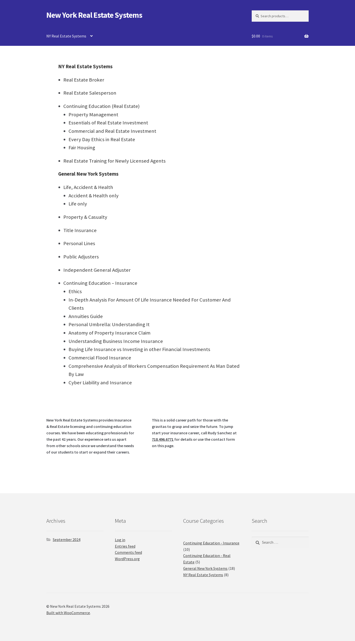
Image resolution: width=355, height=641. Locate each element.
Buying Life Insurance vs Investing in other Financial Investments (139, 349)
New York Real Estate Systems (94, 15)
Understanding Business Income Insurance (116, 341)
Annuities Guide (86, 316)
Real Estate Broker (83, 80)
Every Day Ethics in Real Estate (102, 139)
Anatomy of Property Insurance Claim (109, 333)
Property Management (93, 114)
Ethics (75, 291)
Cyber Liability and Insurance (100, 382)
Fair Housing (82, 147)
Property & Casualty (85, 217)
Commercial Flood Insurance (100, 357)
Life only (78, 204)
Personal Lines (79, 243)
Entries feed (125, 546)
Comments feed (128, 552)
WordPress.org (127, 558)
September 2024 (66, 539)
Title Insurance (80, 230)
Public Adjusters (81, 256)
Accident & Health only (94, 195)
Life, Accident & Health (88, 187)
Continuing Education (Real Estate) (101, 106)
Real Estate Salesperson (89, 93)
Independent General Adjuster (97, 270)
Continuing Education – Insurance (100, 283)
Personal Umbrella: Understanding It (109, 324)
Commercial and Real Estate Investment (112, 131)
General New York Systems (88, 174)
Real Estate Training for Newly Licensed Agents (114, 161)
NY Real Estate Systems (66, 36)
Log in (120, 539)
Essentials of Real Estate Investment (108, 122)
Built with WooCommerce (68, 612)
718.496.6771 (163, 439)
